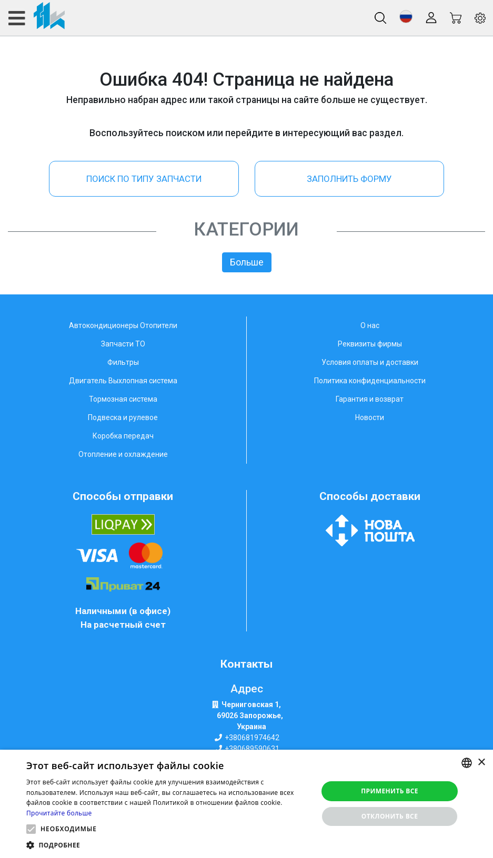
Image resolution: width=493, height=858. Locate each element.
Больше (247, 262)
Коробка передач (123, 436)
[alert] (246, 804)
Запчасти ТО (123, 344)
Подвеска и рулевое (123, 417)
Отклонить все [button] (389, 816)
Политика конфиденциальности (370, 380)
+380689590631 (252, 748)
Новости (369, 417)
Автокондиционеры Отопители (123, 325)
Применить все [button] (389, 790)
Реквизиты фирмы (370, 344)
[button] (405, 16)
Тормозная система (123, 399)
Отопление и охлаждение (123, 454)
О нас (369, 325)
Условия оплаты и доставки (369, 362)
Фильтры (123, 362)
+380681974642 (252, 737)
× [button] (481, 763)
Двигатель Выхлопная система (123, 380)
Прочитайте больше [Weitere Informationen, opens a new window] (59, 813)
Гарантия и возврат (370, 399)
